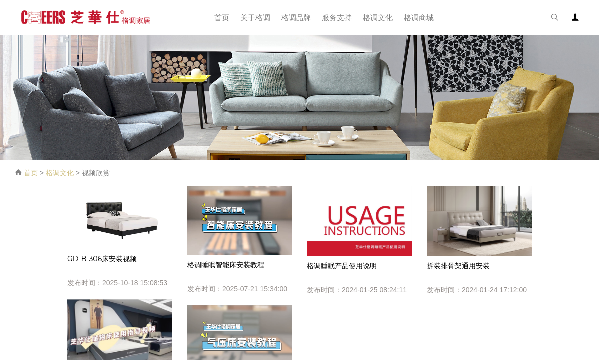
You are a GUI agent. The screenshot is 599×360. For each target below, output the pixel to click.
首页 (31, 173)
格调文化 (60, 173)
